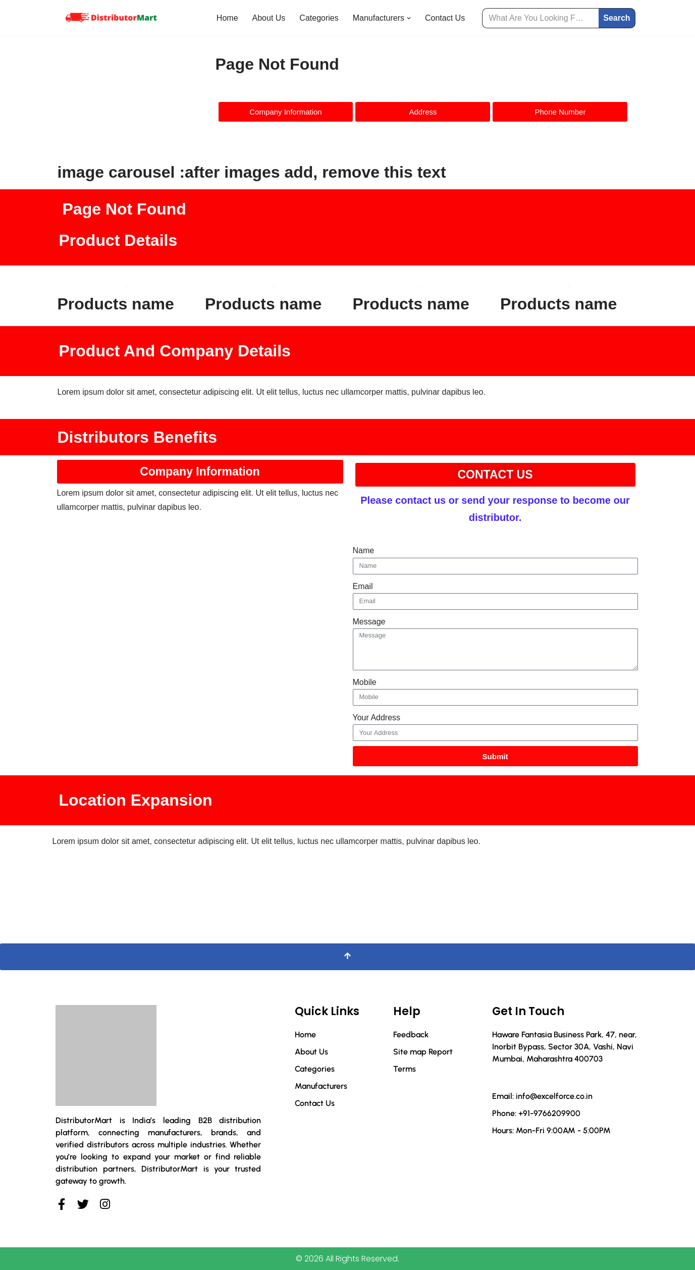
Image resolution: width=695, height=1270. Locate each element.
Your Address (377, 717)
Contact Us (445, 18)
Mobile (365, 682)
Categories (318, 18)
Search (616, 18)
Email (363, 586)
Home (227, 18)
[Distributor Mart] (110, 18)
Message (369, 621)
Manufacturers (321, 1086)
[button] (409, 18)
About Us (269, 18)
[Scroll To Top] (347, 956)
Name (364, 550)
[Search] (540, 18)
